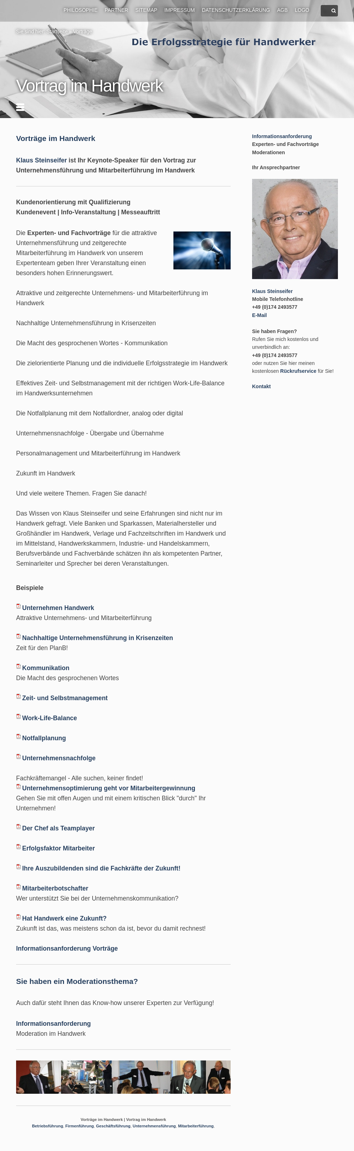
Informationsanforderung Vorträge (67, 948)
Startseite (57, 31)
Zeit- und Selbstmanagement (65, 698)
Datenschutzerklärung (236, 10)
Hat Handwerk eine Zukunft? (64, 918)
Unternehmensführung (154, 1126)
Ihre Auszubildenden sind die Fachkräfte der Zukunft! (101, 868)
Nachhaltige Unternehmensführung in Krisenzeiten (97, 638)
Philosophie (81, 10)
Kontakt (261, 386)
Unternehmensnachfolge (58, 758)
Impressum (179, 10)
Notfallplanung (44, 738)
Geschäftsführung (113, 1126)
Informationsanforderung (53, 1023)
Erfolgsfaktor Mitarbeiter (58, 848)
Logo (302, 10)
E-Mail (259, 315)
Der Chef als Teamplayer (58, 828)
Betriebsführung (47, 1126)
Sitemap (146, 10)
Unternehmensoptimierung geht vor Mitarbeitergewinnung (108, 788)
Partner (116, 10)
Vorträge (82, 31)
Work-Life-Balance (49, 718)
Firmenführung (79, 1126)
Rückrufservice (298, 371)
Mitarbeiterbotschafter (55, 888)
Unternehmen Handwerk (58, 607)
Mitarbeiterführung (195, 1126)
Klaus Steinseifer (41, 160)
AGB (282, 10)
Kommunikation (45, 668)
